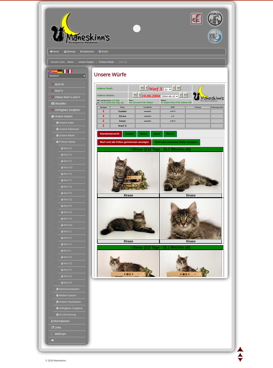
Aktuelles (58, 103)
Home (54, 51)
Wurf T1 (66, 180)
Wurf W (57, 84)
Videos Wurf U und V (65, 97)
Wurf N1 (66, 218)
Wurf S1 (66, 186)
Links (56, 327)
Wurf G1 (66, 263)
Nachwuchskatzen (68, 289)
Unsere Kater (65, 122)
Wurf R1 (66, 193)
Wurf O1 (66, 212)
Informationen (60, 321)
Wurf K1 (66, 238)
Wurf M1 (66, 225)
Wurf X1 (66, 161)
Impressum (87, 51)
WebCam (58, 333)
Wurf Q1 (66, 199)
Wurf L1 (66, 231)
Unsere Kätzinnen (67, 129)
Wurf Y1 (66, 154)
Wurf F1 (66, 270)
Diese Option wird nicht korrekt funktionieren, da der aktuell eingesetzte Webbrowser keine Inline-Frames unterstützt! (160, 180)
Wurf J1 (66, 244)
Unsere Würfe (65, 135)
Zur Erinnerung (66, 314)
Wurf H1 (66, 257)
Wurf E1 (66, 276)
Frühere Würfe (65, 141)
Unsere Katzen (62, 116)
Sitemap (69, 51)
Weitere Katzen (66, 295)
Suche (103, 51)
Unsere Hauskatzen (68, 301)
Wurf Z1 (66, 148)
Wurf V (57, 90)
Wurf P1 (66, 206)
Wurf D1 (66, 282)
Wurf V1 (66, 174)
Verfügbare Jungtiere (65, 109)
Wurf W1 (67, 167)
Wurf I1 (66, 250)
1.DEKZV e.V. (214, 18)
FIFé (196, 18)
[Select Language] (66, 76)
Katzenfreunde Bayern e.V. (207, 30)
